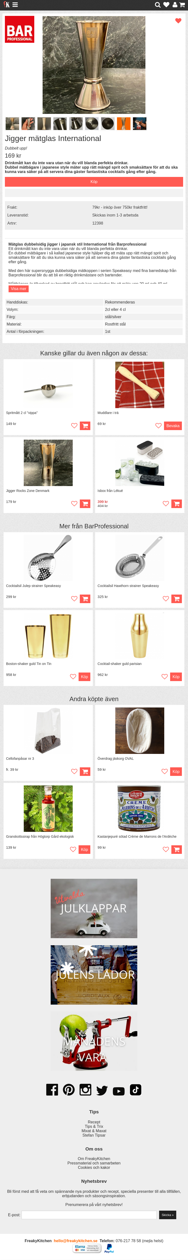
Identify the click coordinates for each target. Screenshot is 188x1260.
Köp (176, 504)
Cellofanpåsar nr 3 (20, 759)
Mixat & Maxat (94, 1131)
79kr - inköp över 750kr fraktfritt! (120, 207)
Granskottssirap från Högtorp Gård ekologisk (40, 837)
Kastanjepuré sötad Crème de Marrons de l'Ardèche (137, 837)
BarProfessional (106, 526)
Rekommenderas (120, 302)
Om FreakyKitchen (94, 1159)
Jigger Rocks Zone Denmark (27, 491)
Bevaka (172, 426)
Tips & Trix (94, 1127)
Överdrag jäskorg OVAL (116, 759)
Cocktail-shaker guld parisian (120, 664)
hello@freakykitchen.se (75, 1241)
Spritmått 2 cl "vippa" (22, 413)
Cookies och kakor (94, 1168)
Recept (94, 1122)
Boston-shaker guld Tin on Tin (28, 664)
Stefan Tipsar (94, 1135)
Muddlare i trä (108, 413)
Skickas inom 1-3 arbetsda (115, 215)
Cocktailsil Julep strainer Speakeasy (33, 586)
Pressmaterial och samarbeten (94, 1164)
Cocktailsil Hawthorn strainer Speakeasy (128, 586)
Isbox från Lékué (110, 491)
